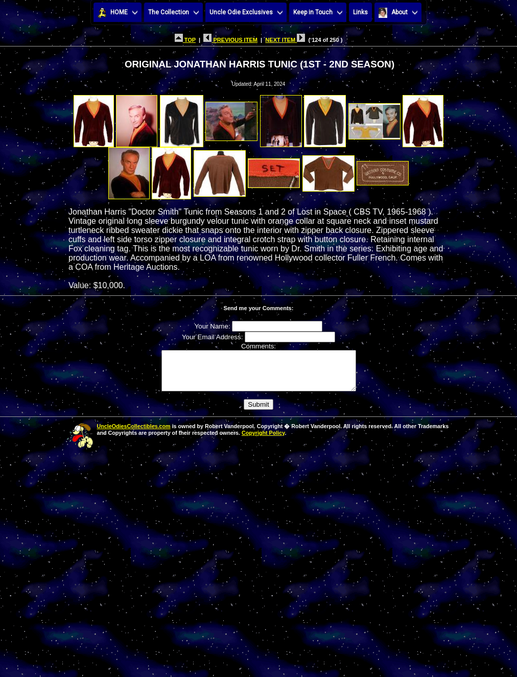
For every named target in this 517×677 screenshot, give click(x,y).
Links (360, 12)
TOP (185, 40)
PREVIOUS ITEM (230, 40)
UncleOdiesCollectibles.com (134, 434)
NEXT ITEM (285, 40)
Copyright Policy (263, 440)
